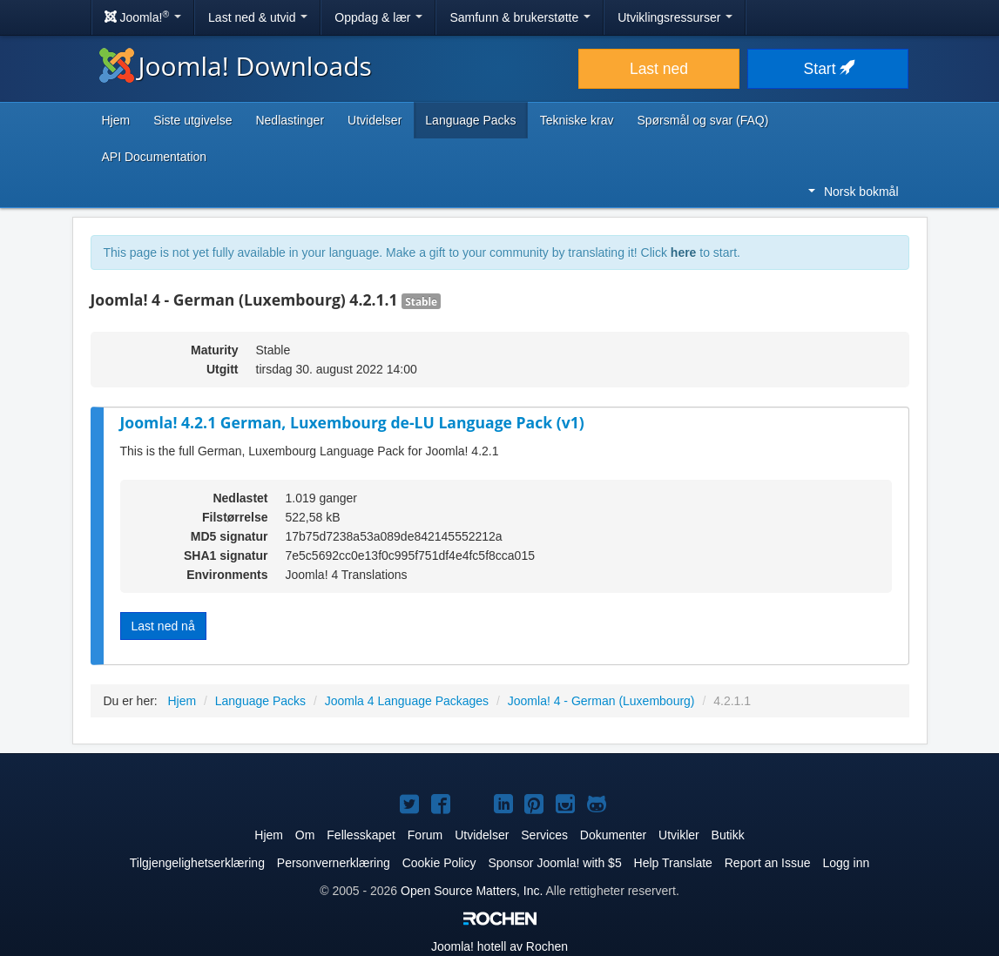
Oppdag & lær (378, 17)
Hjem (116, 120)
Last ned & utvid (257, 17)
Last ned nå (163, 626)
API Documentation (154, 157)
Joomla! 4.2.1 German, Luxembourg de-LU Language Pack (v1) (352, 422)
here (684, 252)
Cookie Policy (439, 863)
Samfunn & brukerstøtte (520, 17)
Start (828, 68)
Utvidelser (375, 120)
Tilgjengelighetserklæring (197, 863)
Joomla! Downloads (235, 66)
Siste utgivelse (192, 120)
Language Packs (470, 120)
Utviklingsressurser (675, 17)
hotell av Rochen (499, 946)
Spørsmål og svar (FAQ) (702, 120)
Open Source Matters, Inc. (472, 891)
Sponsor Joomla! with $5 (554, 863)
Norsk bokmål (853, 192)
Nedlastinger (289, 120)
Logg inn (845, 863)
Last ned (659, 68)
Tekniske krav (577, 120)
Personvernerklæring (333, 863)
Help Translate (673, 863)
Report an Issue (768, 863)
